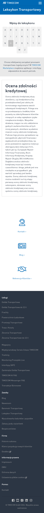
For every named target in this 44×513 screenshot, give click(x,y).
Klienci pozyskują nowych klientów (17, 447)
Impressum (7, 462)
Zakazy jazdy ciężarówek (12, 424)
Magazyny (6, 345)
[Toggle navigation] (40, 2)
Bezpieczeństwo (9, 429)
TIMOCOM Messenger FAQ (13, 381)
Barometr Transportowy (12, 408)
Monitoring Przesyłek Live (13, 360)
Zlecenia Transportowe (12, 333)
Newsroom (6, 403)
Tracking (5, 355)
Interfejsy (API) (8, 365)
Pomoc (5, 484)
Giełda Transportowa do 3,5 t (14, 307)
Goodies (6, 451)
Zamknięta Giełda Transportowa (16, 370)
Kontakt (5, 490)
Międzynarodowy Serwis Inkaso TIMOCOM (20, 350)
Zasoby (5, 392)
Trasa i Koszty (8, 328)
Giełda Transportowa (11, 302)
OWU (4, 467)
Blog (4, 398)
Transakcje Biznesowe (11, 386)
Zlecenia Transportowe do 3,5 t (15, 338)
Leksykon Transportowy (12, 414)
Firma (4, 436)
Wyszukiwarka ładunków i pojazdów (17, 419)
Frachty (5, 313)
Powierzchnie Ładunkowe (13, 318)
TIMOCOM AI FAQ (9, 376)
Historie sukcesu (9, 441)
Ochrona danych (9, 472)
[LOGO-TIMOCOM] (11, 2)
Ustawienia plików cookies (14, 477)
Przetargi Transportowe (12, 323)
